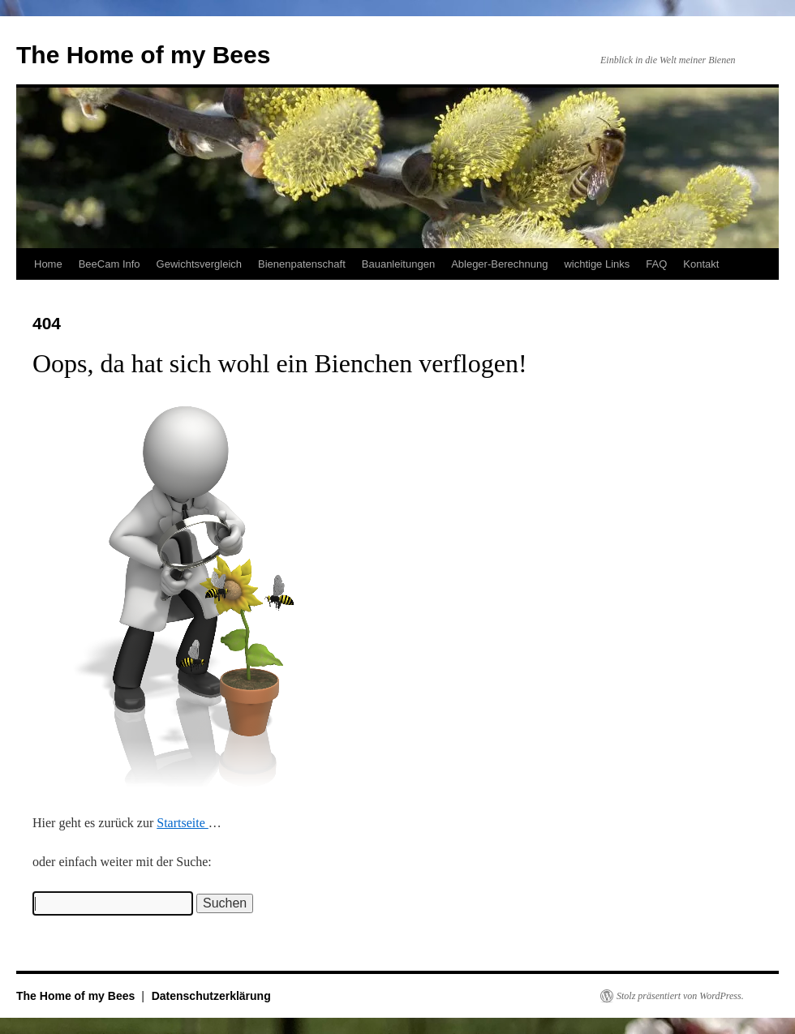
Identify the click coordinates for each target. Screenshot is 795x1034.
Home (48, 264)
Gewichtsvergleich (200, 264)
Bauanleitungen (398, 264)
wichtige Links (597, 264)
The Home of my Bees (143, 54)
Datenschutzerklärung (211, 995)
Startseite (182, 823)
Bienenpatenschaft (302, 264)
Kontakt (701, 264)
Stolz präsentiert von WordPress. (680, 996)
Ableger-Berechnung (499, 264)
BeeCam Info (109, 264)
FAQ (656, 264)
